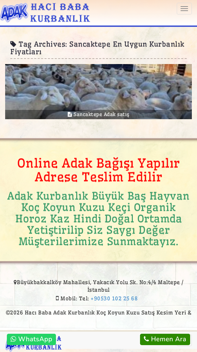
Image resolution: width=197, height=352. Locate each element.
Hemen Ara (165, 339)
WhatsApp (31, 339)
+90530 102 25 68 (114, 298)
